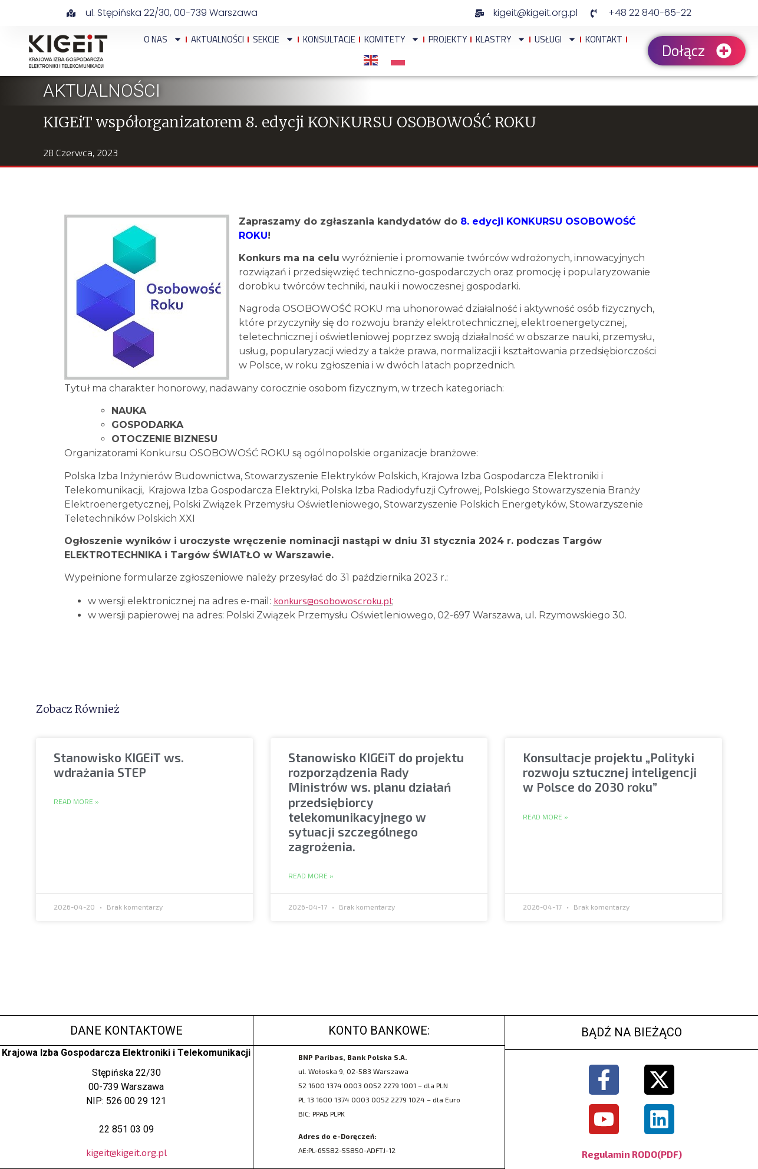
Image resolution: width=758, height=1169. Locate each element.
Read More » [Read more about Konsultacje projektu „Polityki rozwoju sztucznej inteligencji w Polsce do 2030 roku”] (545, 817)
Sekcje (273, 39)
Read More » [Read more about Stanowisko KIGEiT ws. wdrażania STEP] (76, 801)
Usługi (555, 39)
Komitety (392, 39)
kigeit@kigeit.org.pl (126, 1152)
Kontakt (603, 39)
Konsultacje (329, 39)
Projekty (448, 39)
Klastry (501, 39)
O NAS (163, 39)
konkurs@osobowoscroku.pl (332, 600)
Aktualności (217, 39)
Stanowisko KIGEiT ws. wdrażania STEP (119, 764)
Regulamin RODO (619, 1154)
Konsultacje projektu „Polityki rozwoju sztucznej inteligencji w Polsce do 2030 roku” (610, 772)
